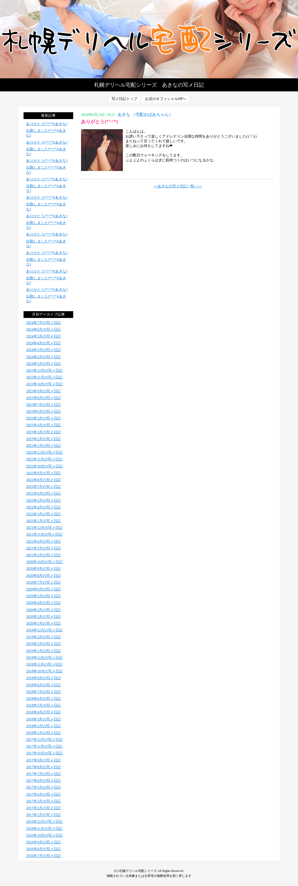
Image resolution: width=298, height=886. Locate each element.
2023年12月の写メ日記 (44, 371)
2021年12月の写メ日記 (44, 528)
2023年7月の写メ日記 (43, 405)
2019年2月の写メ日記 (43, 644)
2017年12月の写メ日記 (44, 740)
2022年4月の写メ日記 (43, 507)
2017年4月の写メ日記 (43, 794)
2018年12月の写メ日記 (44, 658)
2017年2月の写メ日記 (43, 808)
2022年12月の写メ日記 (44, 452)
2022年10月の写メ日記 (44, 466)
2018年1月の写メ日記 (43, 733)
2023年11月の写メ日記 (44, 377)
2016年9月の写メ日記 (43, 842)
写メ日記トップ (124, 99)
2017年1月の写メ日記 (43, 815)
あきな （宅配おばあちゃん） (145, 114)
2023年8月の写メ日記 (43, 398)
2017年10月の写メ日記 (44, 753)
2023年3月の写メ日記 (43, 432)
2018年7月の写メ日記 (43, 692)
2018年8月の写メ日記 (43, 685)
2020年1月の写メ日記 (43, 623)
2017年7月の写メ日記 (43, 774)
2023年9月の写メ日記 (43, 391)
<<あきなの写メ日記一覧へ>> (177, 186)
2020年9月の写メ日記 (43, 569)
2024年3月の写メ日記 (43, 350)
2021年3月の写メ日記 (43, 548)
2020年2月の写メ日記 (43, 617)
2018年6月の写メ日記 (43, 699)
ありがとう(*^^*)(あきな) (46, 124)
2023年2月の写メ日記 (43, 439)
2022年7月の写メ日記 (43, 487)
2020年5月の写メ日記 (43, 596)
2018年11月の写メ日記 (44, 664)
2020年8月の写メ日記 (43, 576)
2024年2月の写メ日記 (43, 357)
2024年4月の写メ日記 (43, 343)
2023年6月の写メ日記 (43, 412)
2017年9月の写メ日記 (43, 760)
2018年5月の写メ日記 (43, 705)
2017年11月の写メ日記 (44, 746)
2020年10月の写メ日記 (44, 562)
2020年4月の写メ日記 (43, 603)
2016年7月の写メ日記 (43, 856)
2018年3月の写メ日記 (43, 719)
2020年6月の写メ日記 (43, 589)
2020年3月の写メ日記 (43, 610)
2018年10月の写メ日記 (44, 671)
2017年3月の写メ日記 (43, 801)
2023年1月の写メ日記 (43, 446)
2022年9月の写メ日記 (43, 473)
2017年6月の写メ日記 (43, 781)
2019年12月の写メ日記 (44, 630)
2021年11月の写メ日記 (44, 534)
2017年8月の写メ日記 (43, 767)
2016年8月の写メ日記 (43, 849)
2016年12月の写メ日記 (44, 822)
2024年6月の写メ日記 (43, 330)
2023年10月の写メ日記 (44, 384)
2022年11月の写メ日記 (44, 459)
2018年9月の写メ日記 (43, 678)
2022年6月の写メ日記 (43, 493)
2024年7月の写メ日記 (43, 323)
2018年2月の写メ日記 (43, 726)
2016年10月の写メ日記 (44, 835)
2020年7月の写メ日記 (43, 582)
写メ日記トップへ (149, 39)
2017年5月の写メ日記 (43, 787)
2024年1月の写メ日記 (43, 364)
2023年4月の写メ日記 (43, 425)
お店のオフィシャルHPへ (165, 99)
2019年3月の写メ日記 (43, 637)
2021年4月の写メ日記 (43, 542)
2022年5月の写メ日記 (43, 501)
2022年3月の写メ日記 (43, 514)
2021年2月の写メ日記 (43, 555)
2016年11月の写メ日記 (44, 829)
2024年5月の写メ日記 (43, 336)
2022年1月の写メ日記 (43, 521)
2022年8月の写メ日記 (43, 480)
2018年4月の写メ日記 (43, 712)
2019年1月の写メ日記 (43, 651)
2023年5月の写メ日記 (43, 418)
